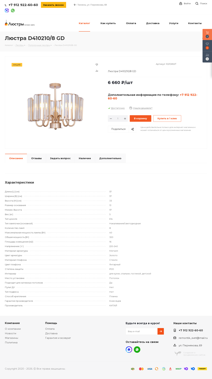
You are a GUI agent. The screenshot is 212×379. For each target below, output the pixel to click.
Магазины (11, 337)
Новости (10, 333)
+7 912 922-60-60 (23, 5)
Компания (12, 323)
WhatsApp (137, 349)
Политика (11, 342)
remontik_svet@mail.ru (193, 337)
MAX (129, 349)
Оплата (50, 328)
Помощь (51, 323)
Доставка (51, 333)
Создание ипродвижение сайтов (194, 353)
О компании (13, 328)
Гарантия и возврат (58, 337)
